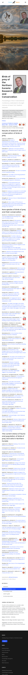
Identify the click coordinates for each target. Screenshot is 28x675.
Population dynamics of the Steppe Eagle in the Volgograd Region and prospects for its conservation (10, 217)
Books (3, 612)
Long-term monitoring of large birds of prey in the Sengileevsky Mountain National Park (10, 252)
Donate (4, 599)
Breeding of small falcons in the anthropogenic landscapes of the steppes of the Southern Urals (13, 458)
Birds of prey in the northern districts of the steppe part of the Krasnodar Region (13, 517)
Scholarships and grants (7, 616)
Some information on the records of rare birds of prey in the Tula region (11, 222)
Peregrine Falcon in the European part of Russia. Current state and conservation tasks (12, 348)
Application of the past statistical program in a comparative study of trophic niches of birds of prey (14, 108)
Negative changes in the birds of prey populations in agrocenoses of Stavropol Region (14, 432)
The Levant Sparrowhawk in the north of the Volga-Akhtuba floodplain (11, 236)
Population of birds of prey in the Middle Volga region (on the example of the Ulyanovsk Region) (13, 437)
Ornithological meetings (7, 630)
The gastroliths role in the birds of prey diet (11, 119)
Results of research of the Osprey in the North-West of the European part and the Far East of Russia (12, 190)
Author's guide (6, 552)
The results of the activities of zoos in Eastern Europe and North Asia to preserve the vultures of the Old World (13, 316)
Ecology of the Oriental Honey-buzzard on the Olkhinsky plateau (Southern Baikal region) (13, 422)
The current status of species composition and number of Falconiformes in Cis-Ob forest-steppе (14, 480)
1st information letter (8, 554)
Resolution (5, 544)
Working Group (5, 606)
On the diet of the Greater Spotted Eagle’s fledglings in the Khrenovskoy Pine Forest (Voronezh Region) (12, 341)
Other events (5, 632)
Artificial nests (5, 610)
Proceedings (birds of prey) (9, 547)
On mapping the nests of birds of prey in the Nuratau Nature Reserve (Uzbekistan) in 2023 (11, 258)
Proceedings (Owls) (7, 549)
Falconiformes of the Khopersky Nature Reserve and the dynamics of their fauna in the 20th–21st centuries (13, 413)
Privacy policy (5, 640)
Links (3, 646)
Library (3, 642)
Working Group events (7, 628)
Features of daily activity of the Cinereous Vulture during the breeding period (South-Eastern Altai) (14, 379)
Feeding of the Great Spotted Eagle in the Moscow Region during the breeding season (12, 241)
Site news (4, 619)
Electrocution (5, 614)
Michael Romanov (13, 535)
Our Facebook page (7, 656)
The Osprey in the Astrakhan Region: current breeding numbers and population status (11, 277)
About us (4, 644)
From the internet (6, 608)
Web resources (5, 621)
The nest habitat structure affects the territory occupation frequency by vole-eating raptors (11, 125)
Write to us (5, 654)
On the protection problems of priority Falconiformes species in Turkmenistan (13, 336)
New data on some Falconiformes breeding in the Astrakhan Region (11, 512)
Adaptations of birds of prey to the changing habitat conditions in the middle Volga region (13, 448)
